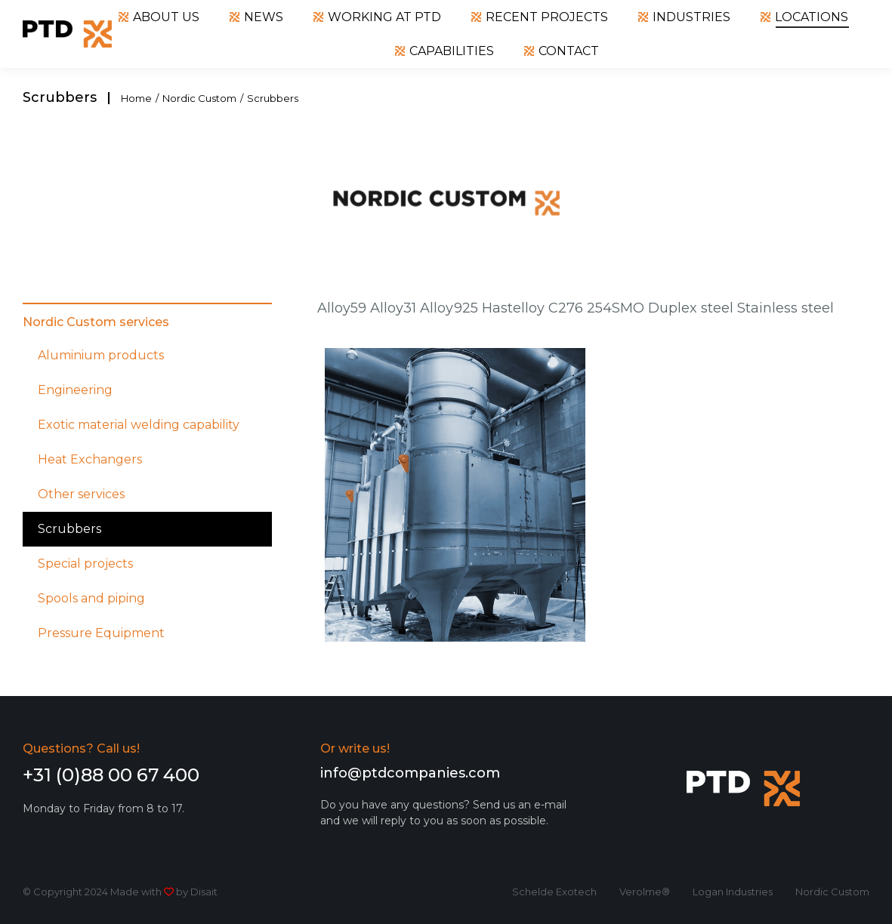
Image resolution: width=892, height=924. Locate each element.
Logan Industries (733, 892)
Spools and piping (91, 598)
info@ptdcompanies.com (410, 773)
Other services (81, 494)
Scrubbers (69, 529)
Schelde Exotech (554, 892)
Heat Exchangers (90, 459)
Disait (204, 892)
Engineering (75, 390)
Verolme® (644, 892)
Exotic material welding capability (138, 424)
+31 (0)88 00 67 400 (111, 775)
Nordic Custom (832, 892)
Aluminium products (101, 355)
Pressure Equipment (101, 633)
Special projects (85, 563)
